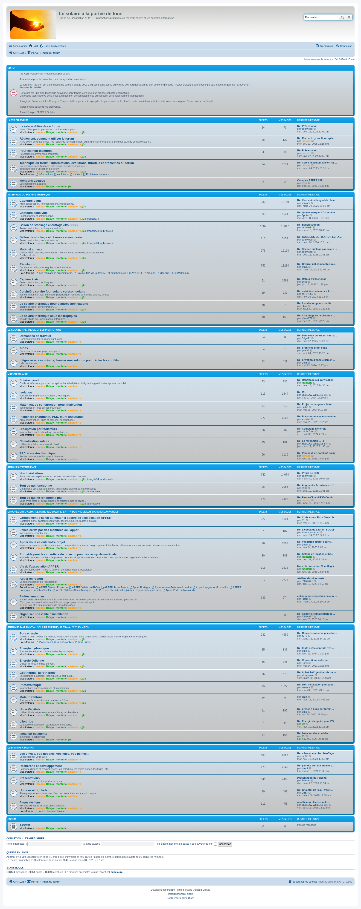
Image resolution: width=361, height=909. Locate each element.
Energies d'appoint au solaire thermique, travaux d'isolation (48, 627)
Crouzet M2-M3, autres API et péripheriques (100, 273)
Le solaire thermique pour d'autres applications (54, 303)
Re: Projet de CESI (308, 473)
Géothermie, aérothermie (37, 672)
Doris (305, 663)
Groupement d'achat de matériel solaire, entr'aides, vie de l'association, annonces (63, 511)
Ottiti (304, 362)
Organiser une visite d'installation (44, 614)
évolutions (61, 174)
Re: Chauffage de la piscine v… (316, 315)
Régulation (27, 264)
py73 (304, 635)
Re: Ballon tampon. (308, 224)
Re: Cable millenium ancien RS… (317, 162)
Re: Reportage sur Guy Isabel (315, 380)
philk (304, 281)
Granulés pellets (62, 642)
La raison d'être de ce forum (40, 126)
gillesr (305, 544)
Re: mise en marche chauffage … (317, 753)
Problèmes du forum (96, 174)
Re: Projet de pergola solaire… (315, 404)
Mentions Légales (32, 180)
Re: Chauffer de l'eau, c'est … (315, 790)
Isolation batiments (33, 733)
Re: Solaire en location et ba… (315, 554)
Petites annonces (32, 596)
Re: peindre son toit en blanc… (316, 765)
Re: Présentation (307, 126)
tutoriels (76, 174)
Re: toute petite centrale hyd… (315, 648)
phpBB (169, 890)
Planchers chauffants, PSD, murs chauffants (52, 417)
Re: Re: (301, 392)
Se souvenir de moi (204, 843)
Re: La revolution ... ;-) (310, 440)
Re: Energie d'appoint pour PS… (316, 721)
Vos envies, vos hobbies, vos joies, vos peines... (54, 753)
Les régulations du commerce (54, 273)
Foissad (306, 780)
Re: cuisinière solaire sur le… (315, 291)
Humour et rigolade (33, 790)
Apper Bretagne (140, 587)
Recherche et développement (41, 766)
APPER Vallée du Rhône (84, 587)
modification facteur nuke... (313, 802)
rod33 (305, 756)
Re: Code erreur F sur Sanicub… (316, 517)
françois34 (93, 218)
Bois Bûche (83, 642)
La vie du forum (18, 120)
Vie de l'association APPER (39, 566)
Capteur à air (29, 279)
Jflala (305, 266)
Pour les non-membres (36, 150)
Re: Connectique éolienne (312, 660)
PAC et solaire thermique (37, 453)
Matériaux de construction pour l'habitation (51, 404)
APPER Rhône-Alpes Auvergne (72, 590)
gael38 (305, 350)
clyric (304, 183)
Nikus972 (307, 318)
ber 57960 (307, 293)
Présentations (30, 778)
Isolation (26, 392)
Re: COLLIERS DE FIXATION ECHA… (319, 236)
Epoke (305, 215)
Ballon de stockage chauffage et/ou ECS (49, 225)
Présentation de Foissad (311, 777)
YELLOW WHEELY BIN (315, 394)
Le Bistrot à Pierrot (21, 747)
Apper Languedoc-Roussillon (210, 587)
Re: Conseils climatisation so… (316, 613)
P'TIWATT (307, 581)
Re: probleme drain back (312, 347)
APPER (25, 825)
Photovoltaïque (30, 685)
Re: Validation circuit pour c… (315, 541)
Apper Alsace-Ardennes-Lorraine (172, 587)
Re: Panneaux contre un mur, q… (317, 335)
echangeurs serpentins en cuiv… (317, 596)
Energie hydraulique (34, 648)
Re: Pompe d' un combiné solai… (317, 453)
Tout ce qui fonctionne (36, 485)
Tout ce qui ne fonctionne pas (41, 497)
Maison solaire (18, 374)
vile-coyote (308, 675)
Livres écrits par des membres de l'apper (49, 530)
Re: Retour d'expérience (311, 279)
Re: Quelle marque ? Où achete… (317, 212)
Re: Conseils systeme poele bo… (317, 633)
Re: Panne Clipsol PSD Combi (315, 497)
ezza (304, 696)
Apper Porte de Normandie (179, 590)
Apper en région (31, 578)
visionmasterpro (311, 532)
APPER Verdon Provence (52, 587)
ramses (40, 132)
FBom (305, 598)
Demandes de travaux (35, 336)
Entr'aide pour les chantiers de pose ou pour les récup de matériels (68, 554)
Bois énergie (29, 633)
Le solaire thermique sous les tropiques (48, 316)
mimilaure (116, 872)
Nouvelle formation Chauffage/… (317, 566)
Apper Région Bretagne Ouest (142, 590)
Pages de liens (30, 802)
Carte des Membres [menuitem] (55, 46)
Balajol (50, 132)
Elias (304, 306)
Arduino (149, 273)
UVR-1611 (134, 273)
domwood (307, 128)
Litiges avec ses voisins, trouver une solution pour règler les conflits (69, 360)
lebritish (306, 419)
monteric (61, 132)
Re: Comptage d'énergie (311, 428)
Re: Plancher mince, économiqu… (317, 416)
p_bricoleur (106, 230)
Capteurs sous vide (34, 213)
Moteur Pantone (31, 697)
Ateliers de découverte (310, 578)
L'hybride (26, 721)
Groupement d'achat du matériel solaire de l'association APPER (65, 517)
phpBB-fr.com (186, 894)
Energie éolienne (32, 660)
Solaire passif (29, 380)
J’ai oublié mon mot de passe (173, 843)
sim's (304, 650)
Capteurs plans (30, 200)
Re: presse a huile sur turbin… (315, 709)
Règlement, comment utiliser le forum (47, 138)
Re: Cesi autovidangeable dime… (317, 200)
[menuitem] (33, 46)
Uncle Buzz (308, 431)
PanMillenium (180, 273)
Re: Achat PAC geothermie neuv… (317, 672)
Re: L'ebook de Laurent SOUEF (316, 529)
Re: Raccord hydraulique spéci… (317, 138)
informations (44, 174)
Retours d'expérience (22, 467)
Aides (24, 348)
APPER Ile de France (114, 587)
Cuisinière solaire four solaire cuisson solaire (52, 291)
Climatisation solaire (34, 441)
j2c (84, 132)
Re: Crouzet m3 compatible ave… (317, 264)
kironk (305, 768)
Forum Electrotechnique (50, 811)
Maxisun (163, 273)
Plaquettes (43, 642)
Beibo (305, 407)
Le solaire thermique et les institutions (34, 330)
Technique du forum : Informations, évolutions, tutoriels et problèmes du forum (77, 163)
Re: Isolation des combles (313, 733)
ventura (306, 203)
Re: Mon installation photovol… (316, 684)
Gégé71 (306, 338)
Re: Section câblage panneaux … (317, 249)
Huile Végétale (30, 709)
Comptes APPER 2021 (310, 180)
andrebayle (106, 479)
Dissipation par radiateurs (38, 429)
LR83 (305, 792)
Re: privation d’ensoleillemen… (316, 359)
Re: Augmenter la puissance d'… (317, 485)
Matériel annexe (31, 249)
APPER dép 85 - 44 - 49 (108, 590)
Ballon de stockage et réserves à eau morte (51, 237)
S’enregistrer (34, 838)
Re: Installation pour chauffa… (315, 303)
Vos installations (32, 473)
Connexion (13, 838)
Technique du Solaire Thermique (29, 194)
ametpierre (74, 132)
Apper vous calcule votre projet (42, 542)
